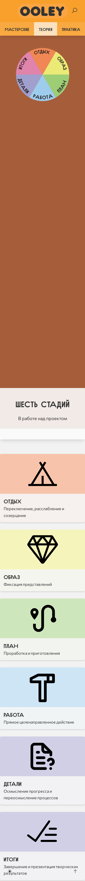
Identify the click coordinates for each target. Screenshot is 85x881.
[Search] (74, 10)
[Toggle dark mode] (10, 871)
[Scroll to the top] (75, 871)
